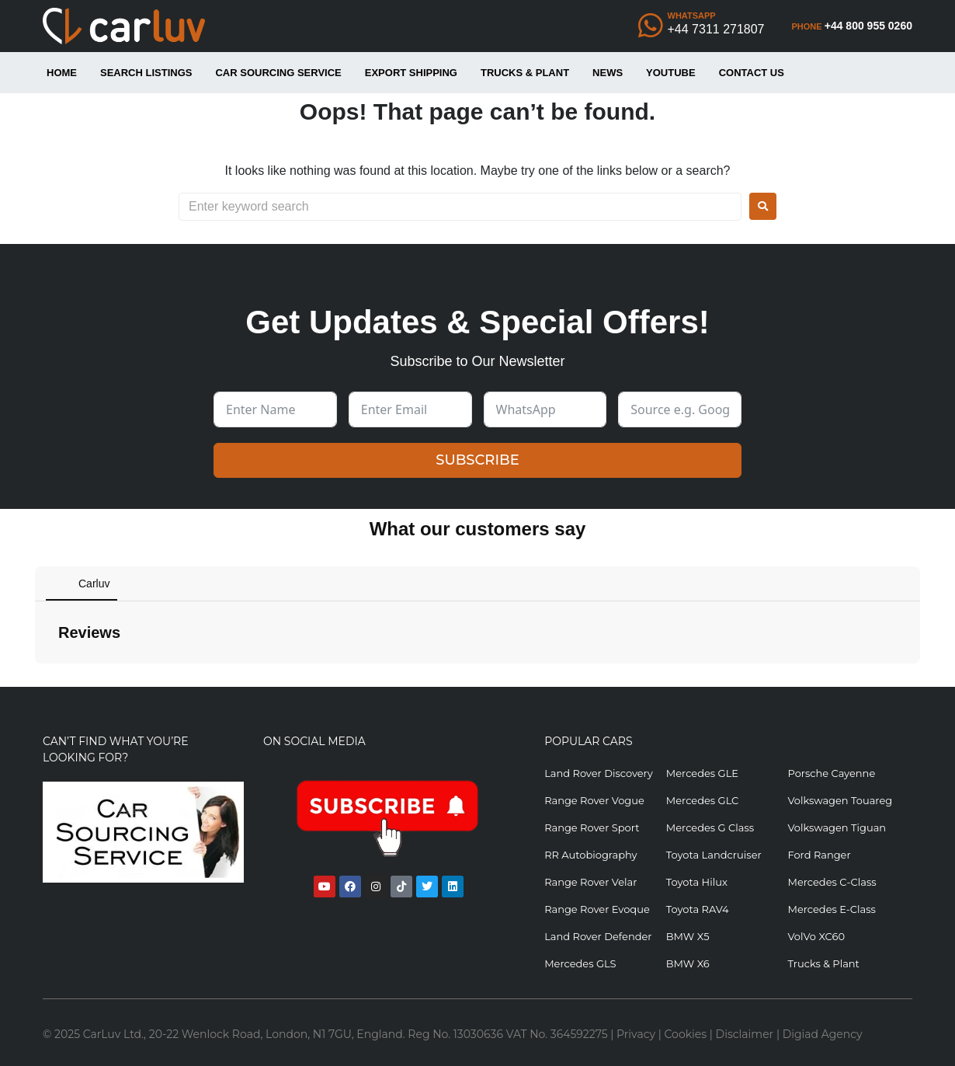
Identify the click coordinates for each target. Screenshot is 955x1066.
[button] (35, 679)
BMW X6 (688, 963)
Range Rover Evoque (597, 909)
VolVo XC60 (816, 936)
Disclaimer (745, 1034)
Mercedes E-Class (831, 909)
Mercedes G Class (710, 827)
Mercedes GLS (580, 963)
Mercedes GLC (702, 800)
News (607, 72)
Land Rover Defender (597, 936)
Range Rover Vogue (594, 800)
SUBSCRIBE (477, 460)
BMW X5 (688, 936)
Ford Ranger (818, 854)
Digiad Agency (823, 1034)
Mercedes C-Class (831, 882)
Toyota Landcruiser (714, 854)
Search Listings (146, 72)
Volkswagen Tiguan (836, 827)
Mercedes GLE (702, 773)
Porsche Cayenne (831, 773)
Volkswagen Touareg (839, 800)
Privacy (635, 1034)
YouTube (671, 72)
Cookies (686, 1034)
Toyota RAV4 (697, 909)
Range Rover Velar (590, 882)
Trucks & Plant (525, 72)
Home (62, 72)
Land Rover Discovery (598, 773)
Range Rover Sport (591, 827)
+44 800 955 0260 (868, 25)
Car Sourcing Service (278, 72)
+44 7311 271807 (716, 29)
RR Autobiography (590, 854)
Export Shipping (411, 72)
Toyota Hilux (697, 882)
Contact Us (751, 72)
